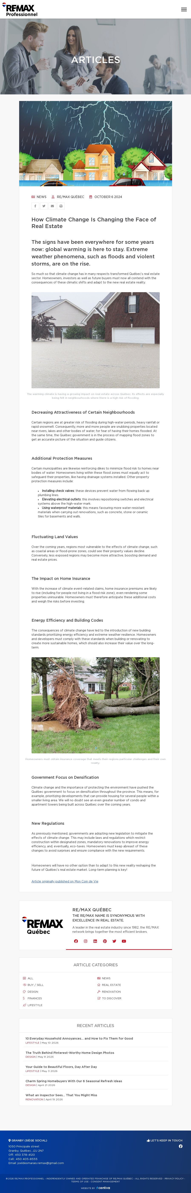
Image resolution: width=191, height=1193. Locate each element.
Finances (32, 998)
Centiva (103, 1187)
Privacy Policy (174, 1179)
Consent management (105, 1182)
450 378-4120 (25, 1155)
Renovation (109, 991)
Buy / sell (33, 985)
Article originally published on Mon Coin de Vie (65, 881)
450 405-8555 (26, 1159)
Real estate (109, 985)
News (39, 197)
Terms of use (80, 1182)
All (28, 978)
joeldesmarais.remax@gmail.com (40, 1163)
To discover (109, 998)
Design (30, 991)
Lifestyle (32, 1005)
